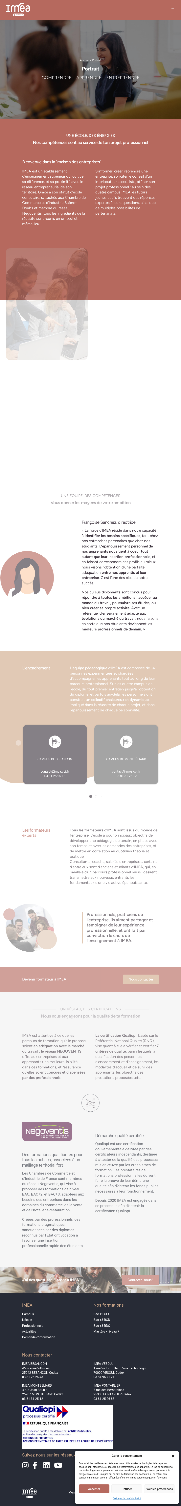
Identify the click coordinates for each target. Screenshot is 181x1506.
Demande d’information (38, 1337)
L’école (27, 1320)
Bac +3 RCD (102, 1320)
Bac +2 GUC (102, 1314)
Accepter (94, 1489)
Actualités (29, 1331)
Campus (28, 1314)
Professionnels (32, 1326)
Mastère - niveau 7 (106, 1331)
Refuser (127, 1489)
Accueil (84, 60)
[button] (173, 1456)
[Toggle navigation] (173, 10)
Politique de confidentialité (127, 1498)
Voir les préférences (159, 1489)
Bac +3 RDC (102, 1326)
